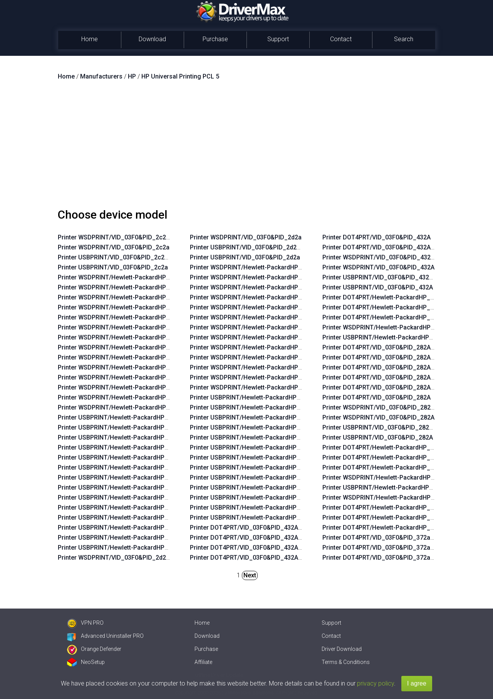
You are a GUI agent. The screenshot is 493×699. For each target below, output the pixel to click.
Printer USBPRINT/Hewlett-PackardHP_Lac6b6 (123, 487)
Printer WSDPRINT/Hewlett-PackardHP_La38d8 (256, 267)
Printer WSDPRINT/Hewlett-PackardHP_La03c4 (124, 297)
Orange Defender (94, 649)
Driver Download (342, 649)
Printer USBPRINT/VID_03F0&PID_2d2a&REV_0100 (261, 247)
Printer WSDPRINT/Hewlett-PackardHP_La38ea (256, 307)
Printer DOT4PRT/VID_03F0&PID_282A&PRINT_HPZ (395, 387)
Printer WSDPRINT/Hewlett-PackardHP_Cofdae (388, 497)
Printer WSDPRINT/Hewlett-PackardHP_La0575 (124, 387)
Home (89, 39)
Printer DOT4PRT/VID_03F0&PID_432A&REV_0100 (392, 247)
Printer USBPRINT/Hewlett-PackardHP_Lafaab (255, 497)
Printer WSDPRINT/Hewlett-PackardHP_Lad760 (388, 477)
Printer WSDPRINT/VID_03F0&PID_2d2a (246, 237)
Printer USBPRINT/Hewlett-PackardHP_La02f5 (123, 457)
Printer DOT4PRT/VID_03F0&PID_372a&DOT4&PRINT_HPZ (405, 537)
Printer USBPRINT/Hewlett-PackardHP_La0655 (255, 507)
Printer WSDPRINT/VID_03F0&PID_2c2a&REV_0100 (130, 237)
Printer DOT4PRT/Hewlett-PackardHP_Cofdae (386, 527)
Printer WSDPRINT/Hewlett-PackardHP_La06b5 (124, 327)
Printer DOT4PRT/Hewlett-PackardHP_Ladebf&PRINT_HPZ (405, 307)
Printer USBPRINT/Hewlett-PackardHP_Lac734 (123, 497)
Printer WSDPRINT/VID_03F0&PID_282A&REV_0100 (394, 407)
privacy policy (375, 683)
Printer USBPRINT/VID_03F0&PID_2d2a (245, 257)
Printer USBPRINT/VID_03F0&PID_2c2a (113, 267)
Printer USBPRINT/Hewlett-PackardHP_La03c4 (123, 437)
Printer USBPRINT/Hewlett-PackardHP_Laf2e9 (255, 517)
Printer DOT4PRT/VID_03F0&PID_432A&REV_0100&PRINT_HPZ (279, 557)
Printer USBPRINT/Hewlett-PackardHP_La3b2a (255, 477)
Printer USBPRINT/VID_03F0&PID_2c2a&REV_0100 (129, 257)
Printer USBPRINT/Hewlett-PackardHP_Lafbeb (255, 487)
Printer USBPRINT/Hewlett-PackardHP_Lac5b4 (123, 517)
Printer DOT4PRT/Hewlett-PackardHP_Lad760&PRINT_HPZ (405, 457)
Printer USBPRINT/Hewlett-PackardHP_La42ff (122, 427)
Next (249, 575)
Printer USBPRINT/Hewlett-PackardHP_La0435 (123, 537)
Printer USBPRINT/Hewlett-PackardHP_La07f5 (123, 507)
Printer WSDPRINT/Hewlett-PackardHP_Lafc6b (256, 287)
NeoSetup (86, 662)
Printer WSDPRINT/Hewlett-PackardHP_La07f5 (123, 367)
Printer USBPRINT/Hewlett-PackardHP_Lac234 (123, 447)
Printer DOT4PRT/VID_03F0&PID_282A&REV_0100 (392, 367)
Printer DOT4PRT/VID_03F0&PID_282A (376, 397)
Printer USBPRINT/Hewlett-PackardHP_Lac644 (123, 417)
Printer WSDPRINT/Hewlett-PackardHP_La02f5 (123, 317)
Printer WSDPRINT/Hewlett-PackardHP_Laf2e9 (256, 387)
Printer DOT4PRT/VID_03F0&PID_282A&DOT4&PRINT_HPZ (405, 377)
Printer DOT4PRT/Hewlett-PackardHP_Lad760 (386, 467)
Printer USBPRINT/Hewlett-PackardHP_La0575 (123, 527)
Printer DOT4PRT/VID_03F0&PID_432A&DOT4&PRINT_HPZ (272, 527)
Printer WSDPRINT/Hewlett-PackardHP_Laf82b (256, 297)
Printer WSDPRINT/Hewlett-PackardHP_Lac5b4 (124, 377)
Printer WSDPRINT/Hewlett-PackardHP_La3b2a (256, 347)
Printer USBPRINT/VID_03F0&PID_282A (377, 437)
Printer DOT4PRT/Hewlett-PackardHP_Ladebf (386, 317)
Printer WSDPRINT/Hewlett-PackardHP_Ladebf (388, 327)
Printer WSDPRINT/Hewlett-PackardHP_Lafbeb (256, 357)
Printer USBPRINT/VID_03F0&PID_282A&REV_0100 (394, 427)
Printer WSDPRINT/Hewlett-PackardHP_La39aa (256, 317)
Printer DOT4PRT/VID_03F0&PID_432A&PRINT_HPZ (262, 547)
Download (152, 39)
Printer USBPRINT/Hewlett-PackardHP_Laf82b (255, 427)
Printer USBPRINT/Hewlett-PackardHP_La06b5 (123, 467)
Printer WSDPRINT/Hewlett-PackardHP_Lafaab (256, 367)
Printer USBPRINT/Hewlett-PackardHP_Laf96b (255, 467)
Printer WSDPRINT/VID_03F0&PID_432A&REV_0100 (394, 257)
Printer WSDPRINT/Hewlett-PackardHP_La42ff (123, 287)
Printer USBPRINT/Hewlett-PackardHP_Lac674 (123, 477)
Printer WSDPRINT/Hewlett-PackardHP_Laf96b (256, 337)
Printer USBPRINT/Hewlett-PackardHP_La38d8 (255, 397)
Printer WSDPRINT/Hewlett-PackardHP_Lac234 (124, 307)
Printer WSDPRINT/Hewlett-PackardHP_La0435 (124, 397)
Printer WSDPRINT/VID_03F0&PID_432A (378, 267)
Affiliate (203, 662)
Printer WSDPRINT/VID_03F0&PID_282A (378, 417)
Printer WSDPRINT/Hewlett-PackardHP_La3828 (256, 327)
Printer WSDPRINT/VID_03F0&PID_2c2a (113, 247)
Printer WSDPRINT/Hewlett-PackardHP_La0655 (256, 377)
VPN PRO (85, 622)
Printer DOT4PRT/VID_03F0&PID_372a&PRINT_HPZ (395, 557)
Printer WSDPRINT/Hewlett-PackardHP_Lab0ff (123, 407)
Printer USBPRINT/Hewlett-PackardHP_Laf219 (255, 407)
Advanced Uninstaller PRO (105, 636)
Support (278, 39)
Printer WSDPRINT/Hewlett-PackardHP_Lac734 (124, 357)
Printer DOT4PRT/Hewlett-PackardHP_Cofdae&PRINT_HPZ (405, 517)
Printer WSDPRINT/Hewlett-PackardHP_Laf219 (256, 277)
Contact (341, 39)
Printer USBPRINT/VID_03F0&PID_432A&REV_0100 (394, 277)
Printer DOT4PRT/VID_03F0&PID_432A (376, 237)
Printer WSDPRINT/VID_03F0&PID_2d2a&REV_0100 (130, 557)
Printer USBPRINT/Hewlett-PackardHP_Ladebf (387, 337)
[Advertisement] (246, 147)
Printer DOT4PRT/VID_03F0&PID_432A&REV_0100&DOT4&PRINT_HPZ (289, 537)
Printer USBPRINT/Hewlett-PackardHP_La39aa (255, 447)
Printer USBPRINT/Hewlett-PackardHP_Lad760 (387, 487)
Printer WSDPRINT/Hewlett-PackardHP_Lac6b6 (124, 347)
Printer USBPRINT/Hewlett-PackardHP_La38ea (255, 437)
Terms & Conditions (346, 662)
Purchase (215, 39)
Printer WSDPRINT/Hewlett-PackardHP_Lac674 (124, 337)
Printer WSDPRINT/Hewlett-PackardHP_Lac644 (124, 277)
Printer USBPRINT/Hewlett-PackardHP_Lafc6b (255, 417)
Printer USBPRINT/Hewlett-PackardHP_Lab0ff (122, 547)
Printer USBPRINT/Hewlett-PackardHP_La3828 (255, 457)
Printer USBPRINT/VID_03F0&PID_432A (377, 287)
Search (403, 39)
